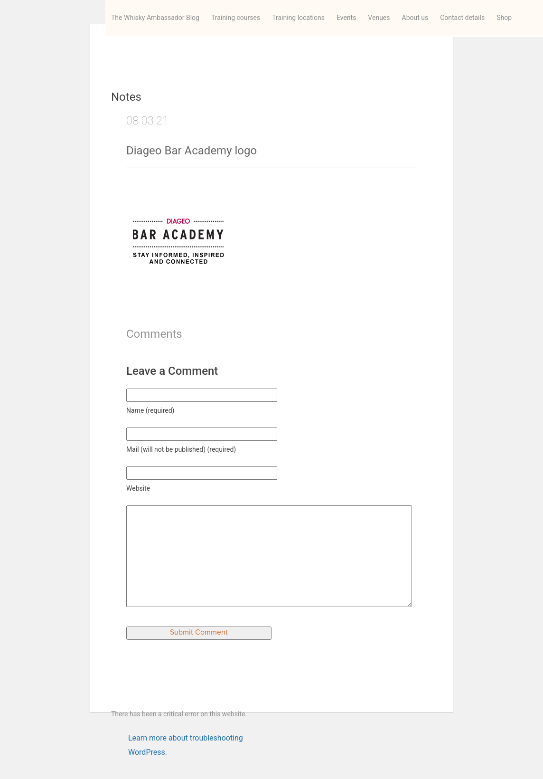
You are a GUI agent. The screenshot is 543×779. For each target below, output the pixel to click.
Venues (379, 17)
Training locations (298, 17)
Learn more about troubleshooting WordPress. (185, 739)
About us (415, 17)
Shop (504, 17)
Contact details (462, 17)
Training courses (235, 17)
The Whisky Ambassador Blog (155, 17)
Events (346, 17)
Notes (126, 97)
